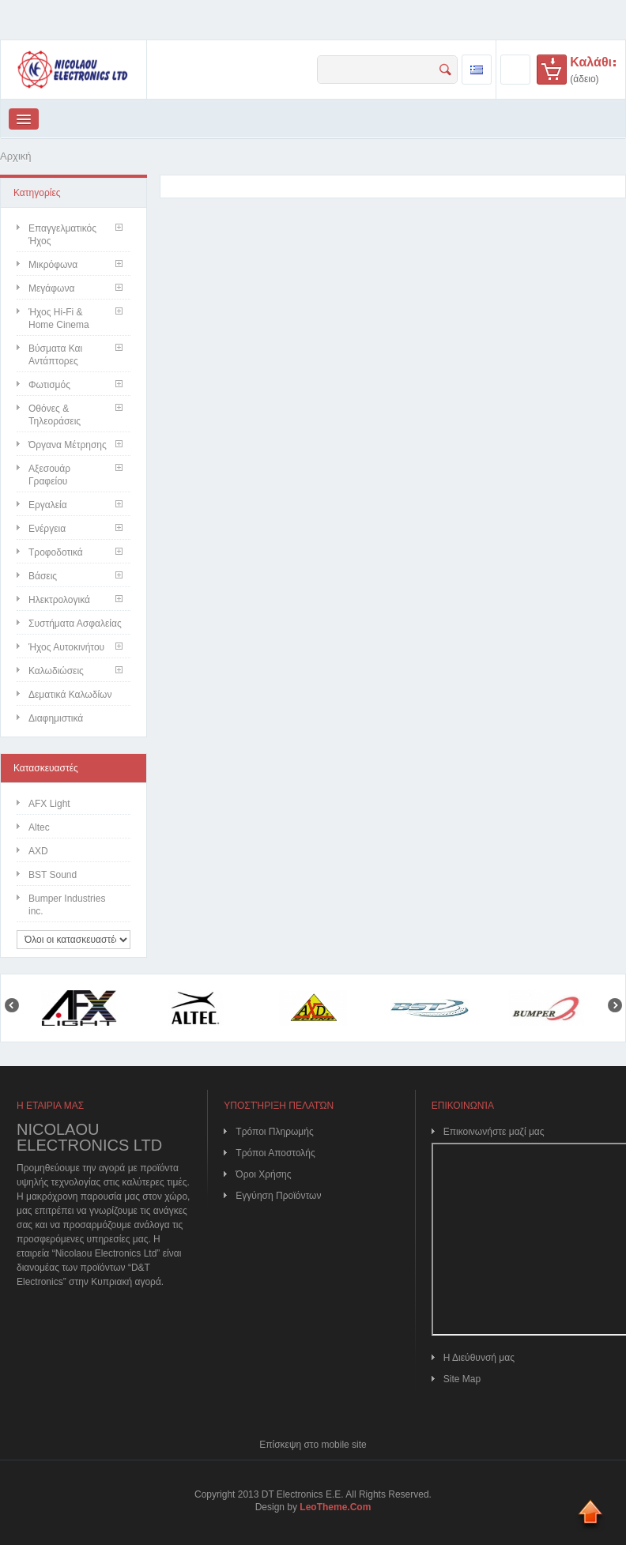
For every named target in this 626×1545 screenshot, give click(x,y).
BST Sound (52, 874)
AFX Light (49, 803)
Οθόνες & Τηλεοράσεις (54, 415)
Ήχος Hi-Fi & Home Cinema (58, 318)
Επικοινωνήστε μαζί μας (494, 1131)
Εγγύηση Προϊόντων (278, 1195)
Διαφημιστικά (55, 718)
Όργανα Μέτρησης (67, 444)
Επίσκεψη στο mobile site (313, 1444)
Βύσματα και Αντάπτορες (55, 355)
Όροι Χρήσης (263, 1174)
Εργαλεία (47, 505)
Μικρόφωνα (52, 264)
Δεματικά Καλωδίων (69, 694)
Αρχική (16, 156)
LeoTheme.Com (335, 1507)
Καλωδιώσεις (56, 670)
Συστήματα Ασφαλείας (75, 623)
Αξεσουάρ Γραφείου (49, 475)
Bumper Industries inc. (66, 905)
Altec (39, 827)
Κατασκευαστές (45, 768)
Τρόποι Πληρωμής (274, 1131)
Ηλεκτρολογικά (59, 599)
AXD (38, 851)
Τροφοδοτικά (55, 552)
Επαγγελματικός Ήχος (62, 235)
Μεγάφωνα (51, 288)
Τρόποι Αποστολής (275, 1153)
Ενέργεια (47, 528)
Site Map (462, 1379)
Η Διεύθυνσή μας (479, 1357)
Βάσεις (42, 576)
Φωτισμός (49, 384)
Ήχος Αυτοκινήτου (66, 647)
